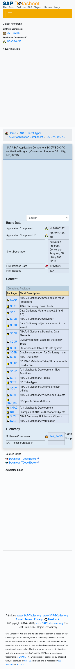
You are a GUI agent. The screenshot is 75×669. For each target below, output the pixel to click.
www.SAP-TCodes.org (55, 615)
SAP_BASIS (12, 32)
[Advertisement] (37, 89)
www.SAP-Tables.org (29, 615)
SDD (12, 312)
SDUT (13, 388)
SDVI (13, 394)
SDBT (13, 306)
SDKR (13, 363)
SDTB (13, 377)
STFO (13, 412)
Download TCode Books (24, 458)
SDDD (13, 325)
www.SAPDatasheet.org (49, 623)
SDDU (13, 341)
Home (10, 133)
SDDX (13, 348)
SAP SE (22, 657)
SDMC (13, 371)
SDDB (13, 318)
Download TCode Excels (24, 462)
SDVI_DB (12, 403)
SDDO (13, 333)
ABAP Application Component (26, 136)
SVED (13, 420)
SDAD (13, 299)
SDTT (13, 382)
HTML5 (20, 664)
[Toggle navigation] (9, 14)
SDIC (13, 356)
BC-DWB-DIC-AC (56, 136)
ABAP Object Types (30, 133)
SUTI (13, 416)
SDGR (13, 352)
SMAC (13, 407)
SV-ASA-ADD (13, 41)
